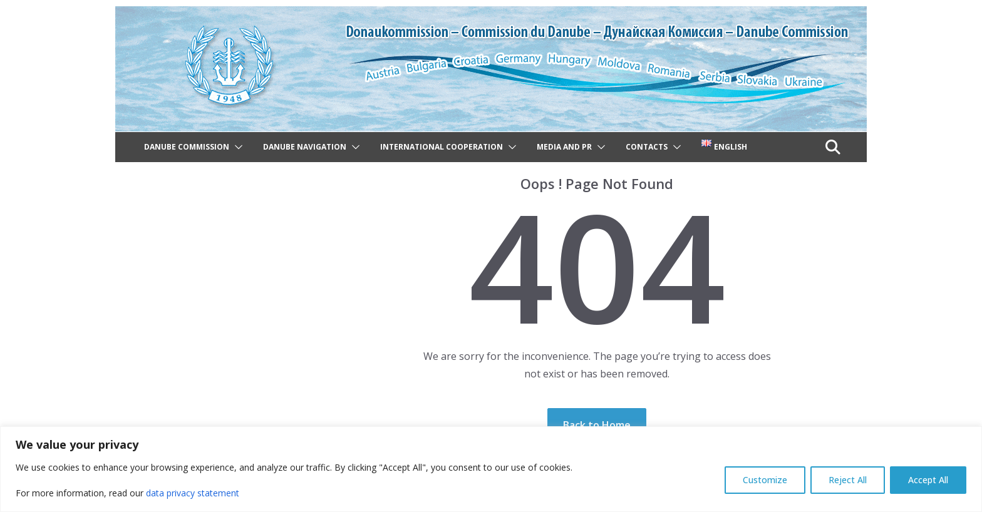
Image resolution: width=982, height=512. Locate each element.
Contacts (647, 146)
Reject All (848, 480)
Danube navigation (304, 146)
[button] (236, 147)
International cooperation (441, 146)
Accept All (928, 480)
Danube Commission (186, 146)
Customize (765, 480)
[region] (491, 469)
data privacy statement (192, 493)
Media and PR (564, 146)
